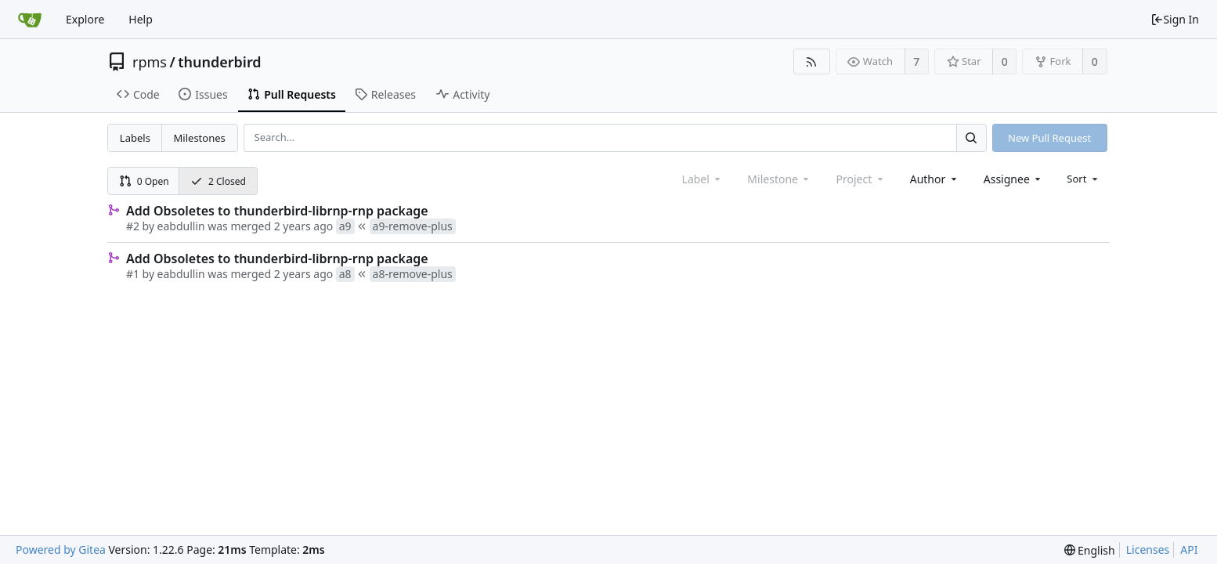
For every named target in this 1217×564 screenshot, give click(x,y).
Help (140, 19)
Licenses (1148, 549)
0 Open (144, 181)
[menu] (1083, 178)
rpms (149, 62)
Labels (135, 138)
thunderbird (219, 62)
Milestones (200, 138)
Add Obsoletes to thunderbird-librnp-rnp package (277, 211)
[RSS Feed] (811, 61)
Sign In (1174, 19)
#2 (132, 226)
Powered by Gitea (61, 549)
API (1188, 549)
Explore (85, 19)
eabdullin (181, 226)
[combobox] (935, 179)
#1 (132, 273)
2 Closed (218, 181)
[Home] (30, 19)
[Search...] (971, 137)
